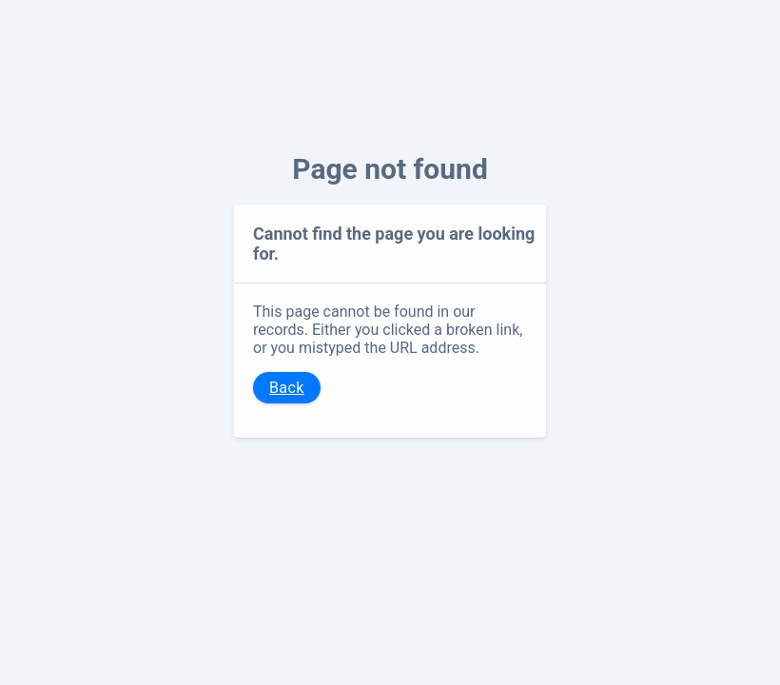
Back (286, 388)
